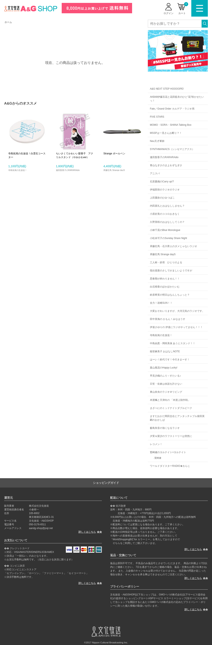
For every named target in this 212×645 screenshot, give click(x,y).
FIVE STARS (157, 116)
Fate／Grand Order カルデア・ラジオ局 (172, 108)
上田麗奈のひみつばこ (162, 197)
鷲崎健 (157, 458)
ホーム (8, 22)
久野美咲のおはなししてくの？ (167, 222)
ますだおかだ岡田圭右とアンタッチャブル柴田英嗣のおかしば (177, 418)
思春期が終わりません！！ (165, 278)
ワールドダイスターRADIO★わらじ (170, 466)
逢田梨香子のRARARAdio (164, 157)
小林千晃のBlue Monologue (165, 230)
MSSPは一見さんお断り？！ (166, 133)
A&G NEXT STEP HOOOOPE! (167, 88)
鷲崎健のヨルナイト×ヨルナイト (168, 452)
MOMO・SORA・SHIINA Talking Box (171, 124)
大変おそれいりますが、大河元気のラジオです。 (177, 311)
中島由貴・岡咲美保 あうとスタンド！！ (172, 343)
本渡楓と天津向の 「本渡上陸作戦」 (170, 400)
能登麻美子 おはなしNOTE (165, 351)
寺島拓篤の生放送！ (161, 335)
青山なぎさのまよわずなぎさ (166, 165)
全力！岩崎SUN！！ (161, 302)
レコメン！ (156, 444)
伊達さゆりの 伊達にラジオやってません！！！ (176, 327)
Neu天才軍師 (157, 141)
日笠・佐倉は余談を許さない (166, 383)
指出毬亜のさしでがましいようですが (171, 270)
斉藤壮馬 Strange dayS (163, 254)
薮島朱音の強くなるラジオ (165, 428)
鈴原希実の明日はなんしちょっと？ (170, 294)
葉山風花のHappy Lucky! (163, 367)
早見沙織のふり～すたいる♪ (165, 375)
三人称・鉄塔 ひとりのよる (166, 262)
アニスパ (155, 173)
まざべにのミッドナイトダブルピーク (171, 408)
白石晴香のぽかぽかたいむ (165, 286)
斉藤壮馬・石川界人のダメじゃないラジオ (173, 246)
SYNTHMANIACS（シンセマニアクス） (172, 149)
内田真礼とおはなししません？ (167, 205)
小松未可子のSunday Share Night (168, 238)
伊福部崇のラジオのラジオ (165, 189)
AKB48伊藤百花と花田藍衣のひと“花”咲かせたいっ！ (177, 98)
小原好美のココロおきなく (165, 213)
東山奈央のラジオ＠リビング (166, 391)
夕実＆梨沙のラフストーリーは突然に (171, 436)
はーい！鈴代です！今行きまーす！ (170, 359)
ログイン (168, 13)
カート (183, 8)
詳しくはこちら (87, 531)
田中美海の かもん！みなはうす (167, 319)
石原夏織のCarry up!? (162, 181)
